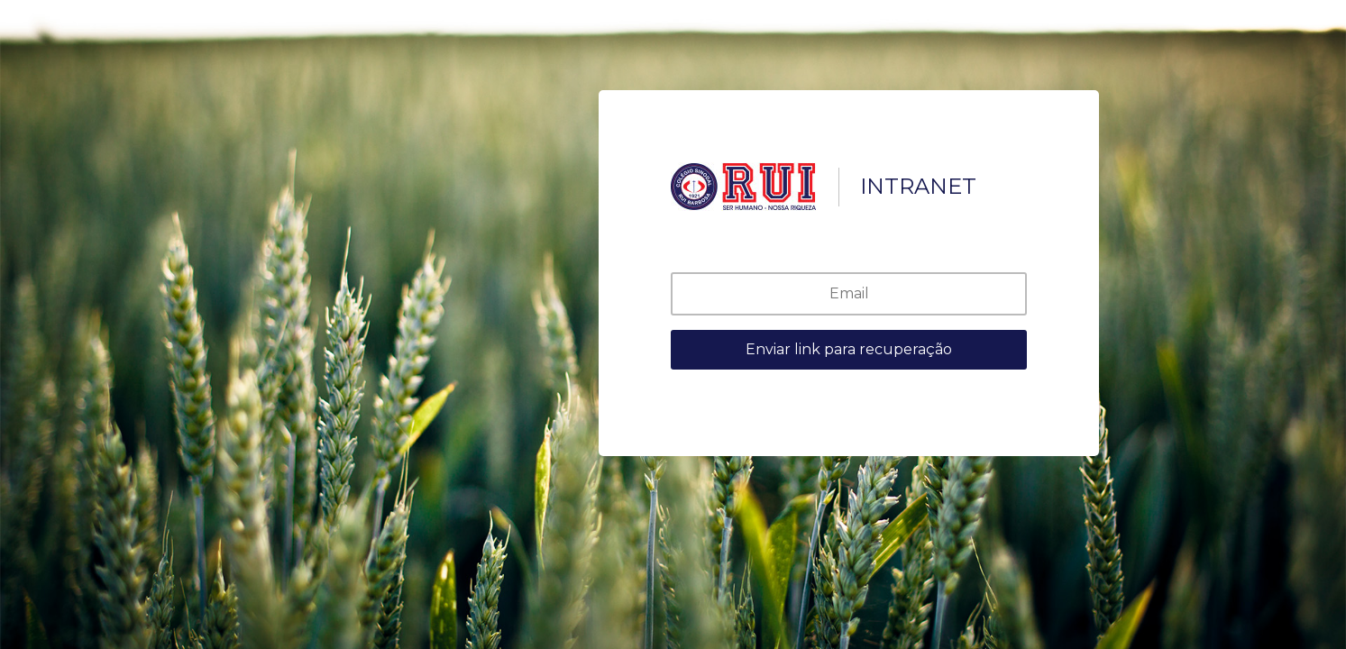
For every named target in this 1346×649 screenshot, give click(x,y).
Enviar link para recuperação (849, 349)
